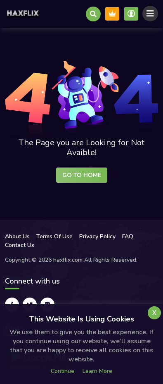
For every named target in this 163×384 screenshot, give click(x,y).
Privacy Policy (97, 236)
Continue (62, 371)
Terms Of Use (54, 236)
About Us (17, 236)
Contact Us (19, 245)
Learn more (97, 371)
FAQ (127, 236)
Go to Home (81, 175)
